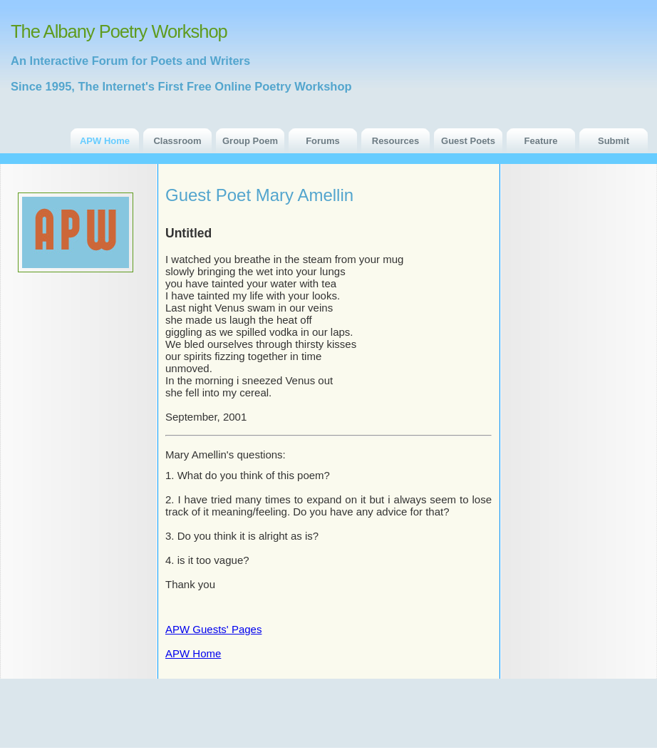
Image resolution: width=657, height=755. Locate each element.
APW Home (105, 140)
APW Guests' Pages (213, 629)
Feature (541, 140)
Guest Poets (468, 140)
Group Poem (250, 140)
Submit (613, 140)
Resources (395, 140)
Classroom (177, 140)
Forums (323, 140)
